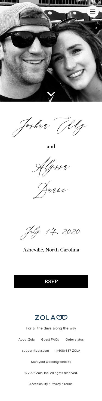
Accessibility (38, 384)
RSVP (51, 281)
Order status (75, 339)
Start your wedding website (51, 362)
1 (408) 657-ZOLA (67, 351)
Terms (68, 384)
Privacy (56, 384)
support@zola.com (35, 351)
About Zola (26, 339)
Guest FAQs (50, 339)
